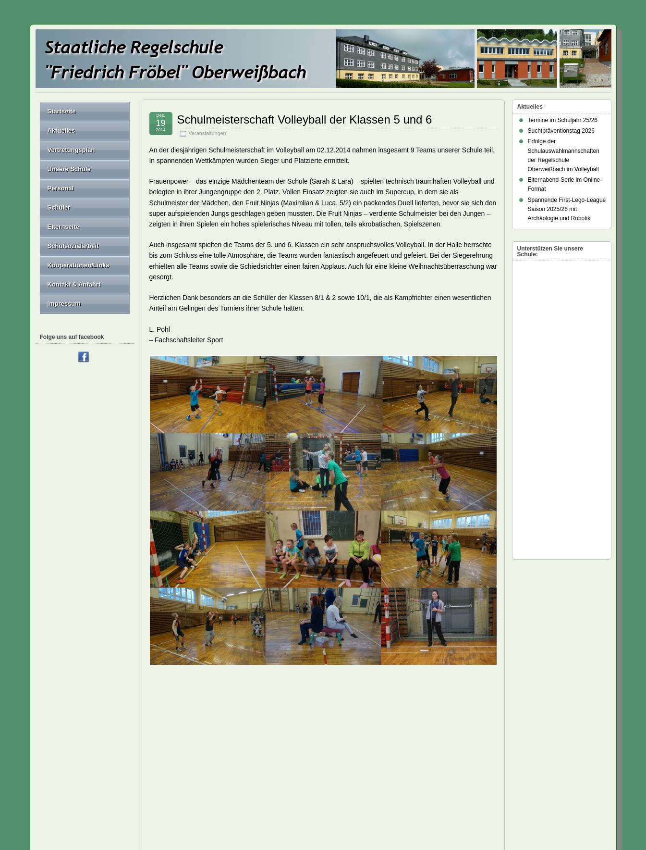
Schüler (85, 207)
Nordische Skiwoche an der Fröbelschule (443, 725)
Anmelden (493, 780)
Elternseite (85, 226)
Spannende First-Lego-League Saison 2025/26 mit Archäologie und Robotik (567, 209)
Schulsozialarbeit (73, 246)
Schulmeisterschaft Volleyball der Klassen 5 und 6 (304, 119)
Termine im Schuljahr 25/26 (562, 120)
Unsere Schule (85, 169)
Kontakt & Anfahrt (74, 284)
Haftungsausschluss (361, 768)
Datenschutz (351, 758)
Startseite (62, 111)
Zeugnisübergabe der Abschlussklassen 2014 (208, 725)
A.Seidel (195, 700)
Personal (85, 188)
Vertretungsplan (71, 149)
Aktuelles (61, 130)
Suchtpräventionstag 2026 (561, 130)
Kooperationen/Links (79, 265)
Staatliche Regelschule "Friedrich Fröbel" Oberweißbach (120, 811)
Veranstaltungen (207, 133)
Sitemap (203, 768)
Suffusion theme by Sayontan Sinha (568, 811)
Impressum (64, 303)
